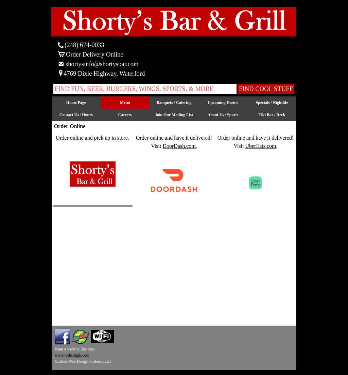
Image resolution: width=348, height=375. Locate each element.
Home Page (76, 102)
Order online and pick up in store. (92, 138)
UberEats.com (260, 146)
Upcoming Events (223, 102)
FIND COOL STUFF (266, 88)
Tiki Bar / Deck (272, 114)
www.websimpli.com (72, 355)
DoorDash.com (178, 146)
